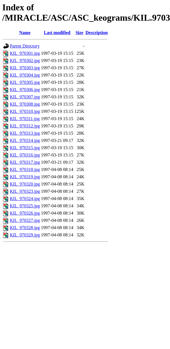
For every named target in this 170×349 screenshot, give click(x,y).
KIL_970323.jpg (25, 191)
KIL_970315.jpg (25, 147)
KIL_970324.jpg (25, 198)
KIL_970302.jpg (25, 60)
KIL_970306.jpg (25, 89)
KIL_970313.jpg (25, 133)
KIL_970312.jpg (25, 126)
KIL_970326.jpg (25, 213)
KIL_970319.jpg (25, 176)
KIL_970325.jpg (25, 205)
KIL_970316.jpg (25, 155)
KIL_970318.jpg (25, 169)
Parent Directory (25, 46)
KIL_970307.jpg (25, 96)
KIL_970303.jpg (25, 67)
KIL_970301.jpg (25, 53)
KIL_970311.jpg (25, 118)
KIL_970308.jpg (25, 104)
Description (97, 32)
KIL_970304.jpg (25, 75)
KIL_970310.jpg (25, 111)
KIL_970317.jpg (25, 162)
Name (25, 32)
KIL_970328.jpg (25, 227)
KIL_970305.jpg (25, 82)
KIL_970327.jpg (25, 220)
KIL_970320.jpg (25, 184)
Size (79, 32)
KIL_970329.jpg (25, 234)
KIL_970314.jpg (25, 140)
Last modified (57, 32)
